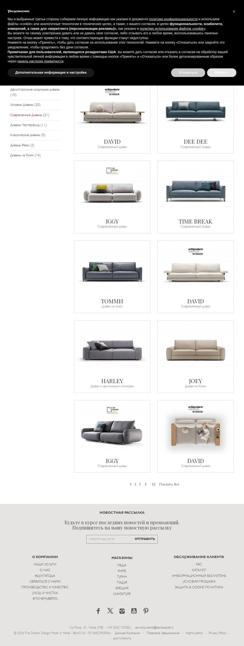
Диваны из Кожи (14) (25, 155)
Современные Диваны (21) (29, 115)
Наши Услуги (45, 564)
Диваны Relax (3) (22, 145)
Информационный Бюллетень (199, 576)
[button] (234, 11)
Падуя (122, 583)
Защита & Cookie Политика (199, 587)
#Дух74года (45, 576)
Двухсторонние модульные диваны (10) (35, 92)
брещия (122, 588)
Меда (121, 565)
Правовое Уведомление (163, 633)
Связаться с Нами (45, 582)
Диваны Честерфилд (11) (28, 125)
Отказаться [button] (188, 72)
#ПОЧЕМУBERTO (45, 599)
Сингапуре (122, 594)
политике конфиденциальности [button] (173, 19)
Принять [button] (222, 72)
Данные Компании (127, 633)
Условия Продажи (199, 582)
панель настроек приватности (40, 61)
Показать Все (169, 484)
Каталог (199, 570)
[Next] (145, 484)
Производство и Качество (44, 587)
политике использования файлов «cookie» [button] (172, 29)
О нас (45, 570)
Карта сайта (194, 633)
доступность (122, 638)
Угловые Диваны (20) (25, 105)
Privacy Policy (218, 633)
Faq (199, 564)
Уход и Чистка (45, 593)
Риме (122, 571)
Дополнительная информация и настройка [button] (50, 72)
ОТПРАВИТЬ (145, 539)
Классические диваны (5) (27, 135)
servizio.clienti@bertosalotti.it (154, 628)
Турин (122, 577)
